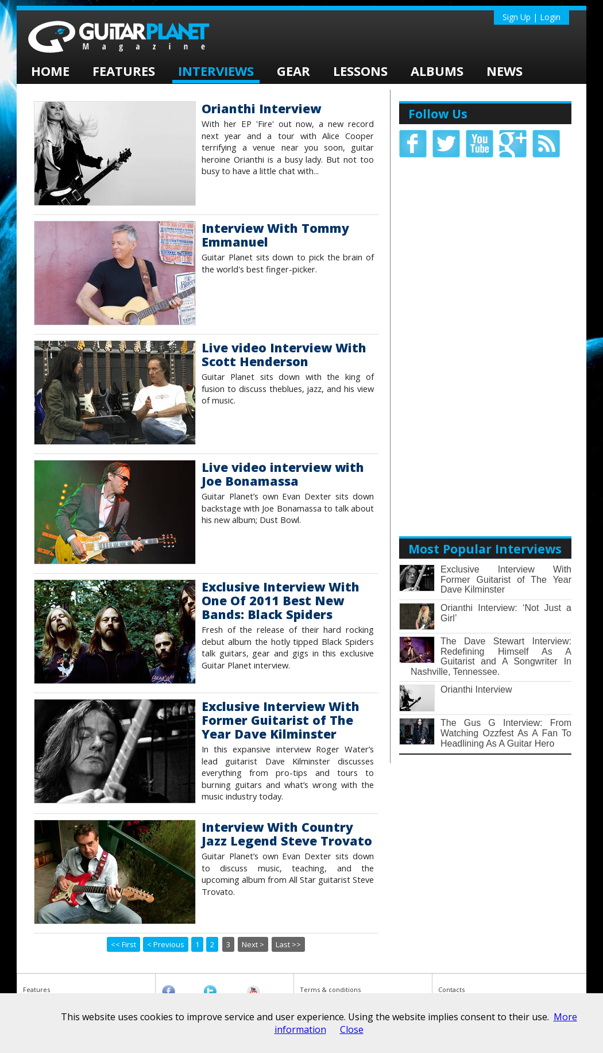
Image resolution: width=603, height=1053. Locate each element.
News (504, 70)
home (50, 70)
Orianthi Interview (261, 108)
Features (123, 70)
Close (352, 1029)
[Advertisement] (485, 335)
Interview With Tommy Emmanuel (275, 235)
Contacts (451, 989)
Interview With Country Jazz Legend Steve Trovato (287, 833)
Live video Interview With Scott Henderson (284, 354)
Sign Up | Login (531, 16)
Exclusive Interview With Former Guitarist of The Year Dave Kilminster (281, 720)
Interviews (216, 70)
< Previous (165, 944)
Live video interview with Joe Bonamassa (283, 474)
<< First (123, 944)
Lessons (360, 70)
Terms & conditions (330, 989)
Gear (293, 70)
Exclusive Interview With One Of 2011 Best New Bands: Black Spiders (281, 600)
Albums (437, 70)
